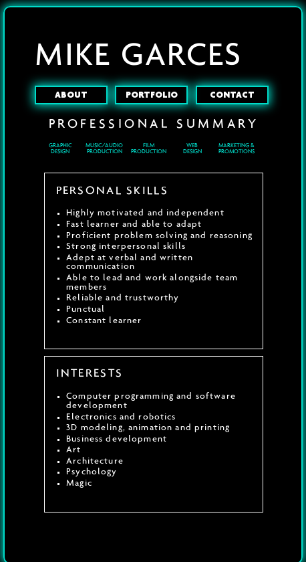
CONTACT (232, 95)
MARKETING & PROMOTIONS (236, 149)
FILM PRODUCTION (148, 149)
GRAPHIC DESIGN (60, 149)
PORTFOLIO (152, 95)
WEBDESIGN (192, 149)
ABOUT (71, 95)
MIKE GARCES (138, 55)
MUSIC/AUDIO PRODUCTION (104, 149)
